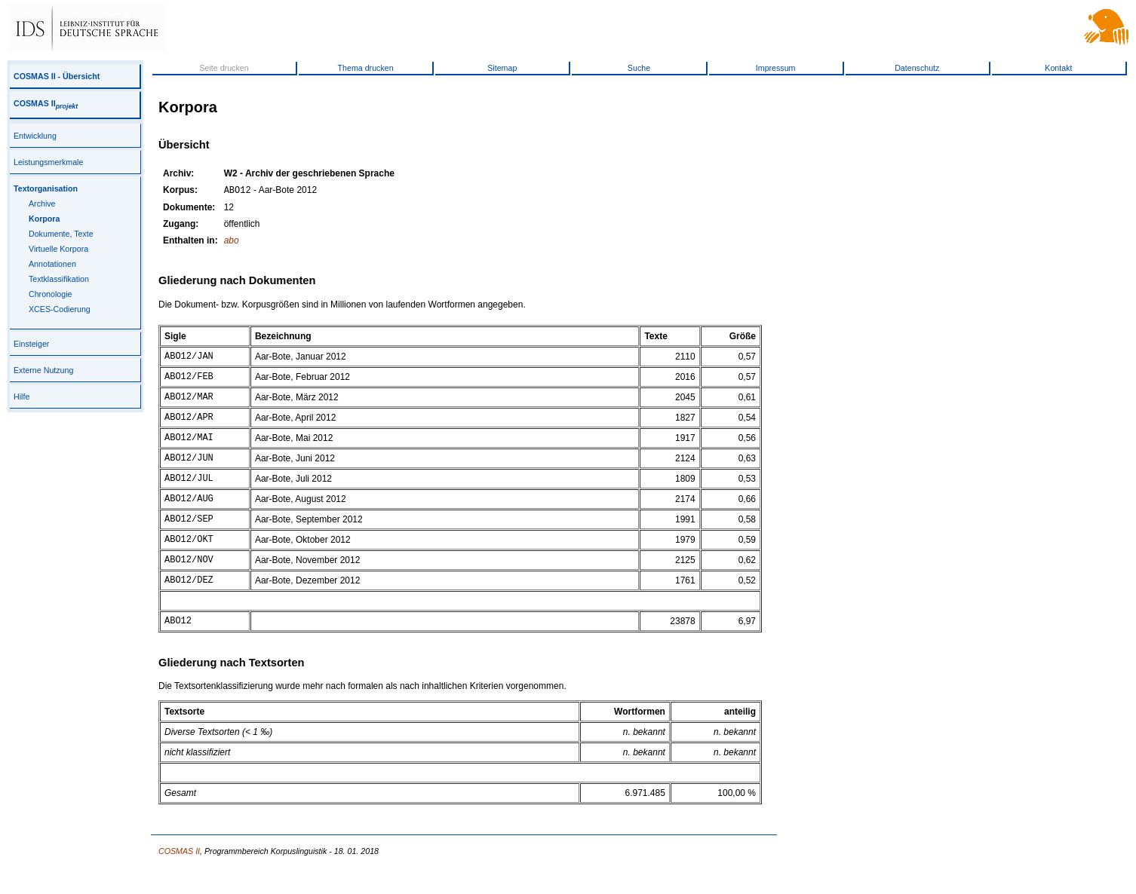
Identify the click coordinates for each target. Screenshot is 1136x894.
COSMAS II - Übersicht (57, 76)
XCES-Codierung (60, 309)
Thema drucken (366, 67)
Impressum (776, 67)
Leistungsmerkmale (48, 162)
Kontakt (1058, 67)
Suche (639, 67)
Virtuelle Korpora (58, 248)
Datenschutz (917, 67)
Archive (42, 203)
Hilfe (21, 396)
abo (231, 242)
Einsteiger (31, 343)
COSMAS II (46, 103)
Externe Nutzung (43, 370)
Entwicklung (35, 135)
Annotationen (52, 263)
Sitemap (502, 67)
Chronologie (50, 294)
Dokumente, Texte (61, 233)
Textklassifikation (59, 278)
